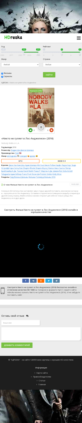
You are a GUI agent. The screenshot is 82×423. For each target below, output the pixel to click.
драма (32, 156)
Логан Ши (35, 174)
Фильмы (8, 73)
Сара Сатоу (14, 168)
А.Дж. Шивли (53, 171)
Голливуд (40, 177)
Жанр (4, 59)
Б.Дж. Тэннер (17, 171)
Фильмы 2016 (49, 177)
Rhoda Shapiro (36, 168)
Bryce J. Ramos (48, 168)
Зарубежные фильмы (19, 177)
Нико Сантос (59, 168)
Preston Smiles (46, 174)
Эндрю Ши (15, 150)
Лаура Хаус (66, 165)
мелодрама (12, 156)
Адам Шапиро (31, 165)
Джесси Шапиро (27, 150)
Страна (46, 59)
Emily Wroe (57, 174)
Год (3, 46)
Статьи (42, 380)
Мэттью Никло (43, 165)
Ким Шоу (21, 165)
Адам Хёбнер (16, 174)
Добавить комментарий (17, 345)
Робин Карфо (55, 165)
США (17, 153)
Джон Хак (13, 165)
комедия (23, 156)
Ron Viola (63, 171)
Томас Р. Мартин (41, 171)
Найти (49, 75)
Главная (42, 384)
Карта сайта (42, 373)
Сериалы (8, 76)
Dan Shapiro (24, 168)
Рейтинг (47, 46)
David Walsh (28, 171)
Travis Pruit (26, 174)
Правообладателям (42, 376)
